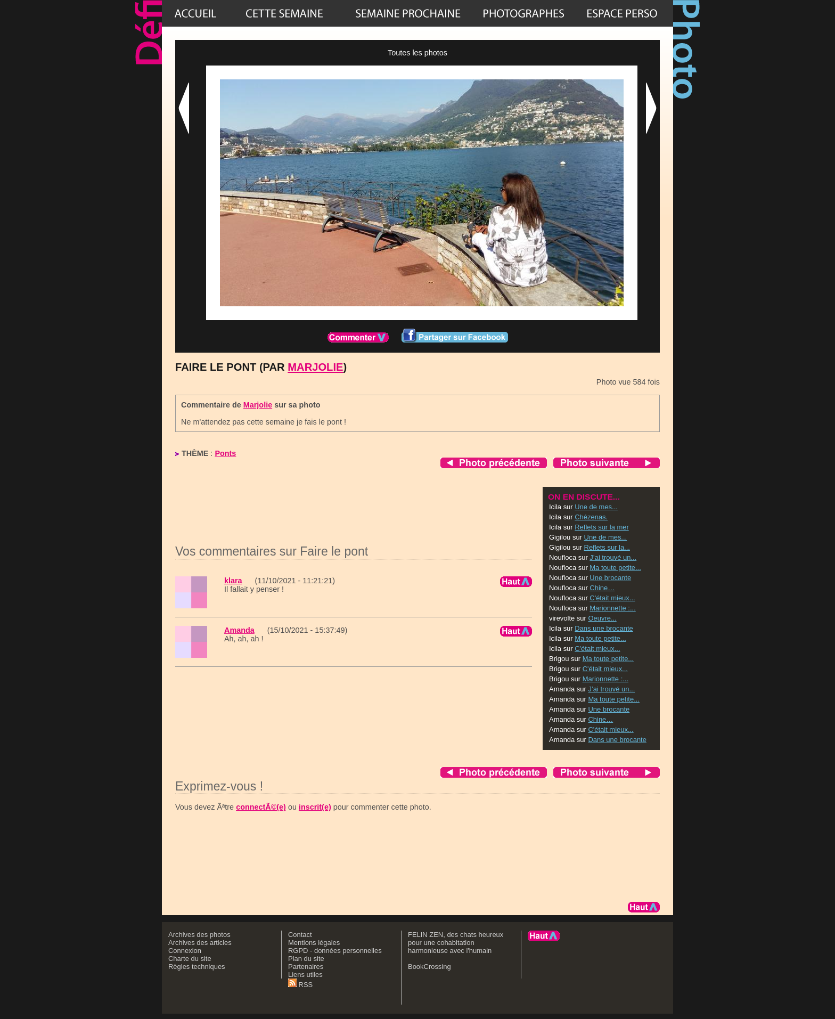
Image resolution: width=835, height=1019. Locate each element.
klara (233, 580)
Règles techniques (196, 967)
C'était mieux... (612, 598)
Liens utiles (305, 975)
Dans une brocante (604, 628)
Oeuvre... (602, 618)
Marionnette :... (612, 608)
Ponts (225, 453)
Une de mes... (596, 507)
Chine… (602, 588)
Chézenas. (591, 517)
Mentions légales (314, 943)
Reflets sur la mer (602, 527)
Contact (300, 935)
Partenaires (305, 967)
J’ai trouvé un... (613, 557)
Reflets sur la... (607, 547)
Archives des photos (199, 935)
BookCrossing (429, 967)
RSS (300, 985)
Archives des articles (200, 943)
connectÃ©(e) (261, 807)
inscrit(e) (315, 807)
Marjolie (315, 367)
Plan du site (306, 959)
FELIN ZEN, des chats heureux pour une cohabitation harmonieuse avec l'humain (455, 943)
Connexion (184, 951)
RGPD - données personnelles (335, 951)
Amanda (239, 630)
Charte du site (189, 959)
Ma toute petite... (615, 568)
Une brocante (610, 578)
